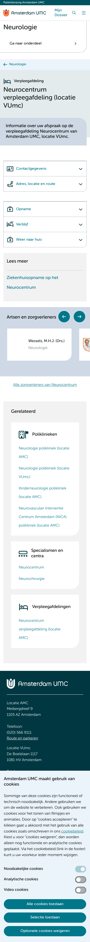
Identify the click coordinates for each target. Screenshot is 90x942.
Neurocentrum (31, 567)
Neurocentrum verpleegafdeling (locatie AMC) (39, 629)
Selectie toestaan (45, 917)
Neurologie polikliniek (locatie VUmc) (44, 473)
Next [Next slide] (79, 316)
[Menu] (84, 13)
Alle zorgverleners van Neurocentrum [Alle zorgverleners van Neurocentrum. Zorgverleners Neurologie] (45, 385)
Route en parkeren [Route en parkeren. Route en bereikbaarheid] (22, 738)
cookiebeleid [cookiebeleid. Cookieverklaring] (72, 831)
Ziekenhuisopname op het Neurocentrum (32, 283)
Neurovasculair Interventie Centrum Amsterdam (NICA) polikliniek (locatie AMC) (42, 517)
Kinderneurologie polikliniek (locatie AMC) (42, 493)
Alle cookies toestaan (45, 904)
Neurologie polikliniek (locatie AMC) (44, 453)
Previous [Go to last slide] (64, 316)
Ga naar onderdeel (26, 43)
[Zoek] (74, 13)
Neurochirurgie (32, 579)
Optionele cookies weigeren (45, 931)
